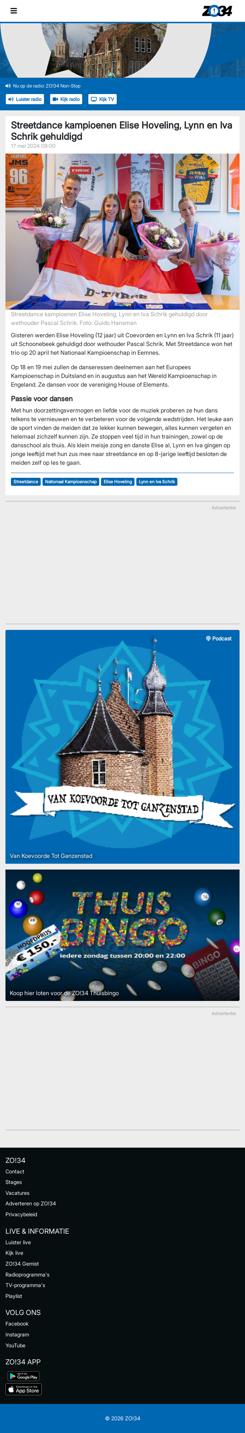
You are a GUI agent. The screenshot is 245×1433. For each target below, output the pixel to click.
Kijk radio (66, 99)
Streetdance (25, 481)
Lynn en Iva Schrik (157, 481)
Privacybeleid (21, 1214)
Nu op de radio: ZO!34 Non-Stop (43, 86)
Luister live (18, 1242)
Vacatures (17, 1193)
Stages (13, 1182)
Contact (14, 1171)
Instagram (17, 1334)
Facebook (17, 1323)
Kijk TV (102, 99)
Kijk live (14, 1253)
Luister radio (24, 99)
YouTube (15, 1345)
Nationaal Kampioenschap (71, 481)
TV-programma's (25, 1285)
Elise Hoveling (118, 481)
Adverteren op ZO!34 (30, 1203)
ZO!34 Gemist (22, 1264)
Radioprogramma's (27, 1274)
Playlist (13, 1296)
